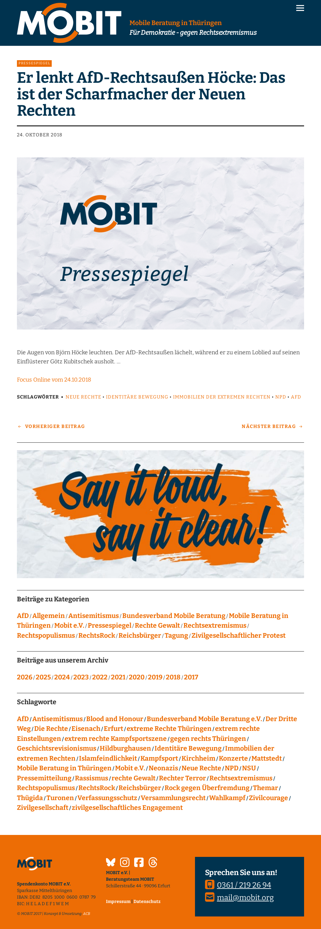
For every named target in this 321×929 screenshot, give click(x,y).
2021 (118, 677)
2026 (24, 677)
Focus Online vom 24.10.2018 (54, 379)
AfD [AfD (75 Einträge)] (23, 719)
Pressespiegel (34, 63)
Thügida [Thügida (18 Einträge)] (30, 798)
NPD (280, 397)
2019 (155, 677)
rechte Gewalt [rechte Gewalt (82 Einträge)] (133, 778)
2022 (100, 677)
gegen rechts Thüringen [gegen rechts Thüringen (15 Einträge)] (208, 739)
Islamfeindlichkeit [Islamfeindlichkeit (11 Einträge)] (108, 758)
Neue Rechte (83, 397)
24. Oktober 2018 (39, 135)
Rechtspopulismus (46, 635)
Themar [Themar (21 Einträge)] (265, 788)
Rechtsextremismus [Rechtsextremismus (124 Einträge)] (240, 778)
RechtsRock (96, 635)
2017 (191, 677)
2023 (81, 677)
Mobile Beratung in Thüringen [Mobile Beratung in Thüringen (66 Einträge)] (64, 768)
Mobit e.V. (69, 625)
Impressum (118, 901)
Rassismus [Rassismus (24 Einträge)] (91, 778)
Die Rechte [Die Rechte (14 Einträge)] (51, 729)
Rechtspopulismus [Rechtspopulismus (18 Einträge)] (46, 788)
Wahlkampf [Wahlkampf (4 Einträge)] (227, 798)
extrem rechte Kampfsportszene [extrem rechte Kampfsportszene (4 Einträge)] (116, 739)
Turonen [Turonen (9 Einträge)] (60, 798)
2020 (137, 677)
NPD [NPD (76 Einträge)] (232, 768)
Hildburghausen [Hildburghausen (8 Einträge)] (125, 748)
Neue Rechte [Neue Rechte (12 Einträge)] (201, 768)
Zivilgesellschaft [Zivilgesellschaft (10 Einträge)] (42, 808)
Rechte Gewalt (157, 625)
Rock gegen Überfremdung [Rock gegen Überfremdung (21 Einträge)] (207, 788)
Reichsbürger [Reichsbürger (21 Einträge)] (139, 788)
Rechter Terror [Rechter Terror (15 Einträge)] (182, 778)
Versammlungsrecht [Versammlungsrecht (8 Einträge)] (173, 798)
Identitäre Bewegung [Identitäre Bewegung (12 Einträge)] (188, 748)
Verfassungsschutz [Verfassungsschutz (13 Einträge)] (107, 798)
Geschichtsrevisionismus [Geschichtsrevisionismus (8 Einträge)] (56, 748)
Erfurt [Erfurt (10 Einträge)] (113, 729)
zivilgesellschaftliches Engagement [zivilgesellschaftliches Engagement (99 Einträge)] (127, 808)
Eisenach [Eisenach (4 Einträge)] (85, 729)
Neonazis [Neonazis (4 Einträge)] (163, 768)
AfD (296, 397)
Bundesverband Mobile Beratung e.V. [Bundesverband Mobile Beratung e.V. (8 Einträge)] (204, 719)
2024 (62, 677)
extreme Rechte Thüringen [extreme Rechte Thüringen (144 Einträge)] (169, 729)
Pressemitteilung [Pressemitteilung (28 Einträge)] (44, 778)
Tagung (176, 635)
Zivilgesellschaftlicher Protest (239, 635)
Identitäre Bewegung (137, 397)
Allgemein (48, 616)
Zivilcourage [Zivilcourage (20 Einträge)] (268, 798)
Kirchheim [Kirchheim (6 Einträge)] (198, 758)
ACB (86, 913)
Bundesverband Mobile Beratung (173, 616)
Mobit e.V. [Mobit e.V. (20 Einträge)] (130, 768)
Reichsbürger (139, 635)
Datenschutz (147, 901)
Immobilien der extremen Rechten (222, 397)
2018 (173, 677)
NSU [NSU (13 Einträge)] (249, 768)
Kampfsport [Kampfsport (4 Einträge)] (159, 758)
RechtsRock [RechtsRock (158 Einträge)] (96, 788)
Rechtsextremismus (214, 625)
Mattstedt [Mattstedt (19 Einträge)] (266, 758)
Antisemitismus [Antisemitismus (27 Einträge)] (57, 719)
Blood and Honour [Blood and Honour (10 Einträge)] (114, 719)
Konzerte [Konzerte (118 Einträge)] (233, 758)
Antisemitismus (93, 616)
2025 (43, 677)
